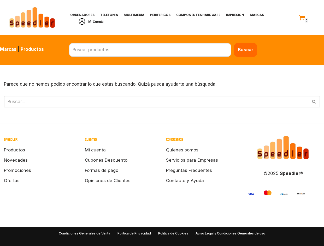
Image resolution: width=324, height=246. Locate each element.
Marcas (8, 49)
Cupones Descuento (106, 160)
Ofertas (12, 180)
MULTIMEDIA (135, 15)
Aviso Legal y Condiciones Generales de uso (230, 233)
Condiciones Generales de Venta (84, 233)
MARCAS (260, 15)
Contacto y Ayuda (185, 180)
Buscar (312, 49)
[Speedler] (32, 17)
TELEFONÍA (110, 15)
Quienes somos (182, 149)
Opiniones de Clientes (108, 180)
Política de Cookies (173, 233)
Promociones (17, 170)
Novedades (16, 160)
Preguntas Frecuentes (189, 170)
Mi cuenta (95, 149)
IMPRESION (238, 15)
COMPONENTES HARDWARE (200, 15)
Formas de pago (102, 170)
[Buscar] (156, 101)
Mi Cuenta (96, 22)
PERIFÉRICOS (161, 15)
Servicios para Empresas (192, 160)
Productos (32, 49)
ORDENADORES (82, 15)
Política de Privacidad (134, 233)
